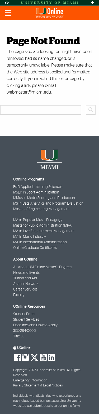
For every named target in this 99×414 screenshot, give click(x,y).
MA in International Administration (40, 242)
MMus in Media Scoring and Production (44, 198)
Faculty (19, 295)
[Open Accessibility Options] (6, 3)
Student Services (26, 319)
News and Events (26, 273)
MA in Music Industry (29, 237)
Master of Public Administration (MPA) (42, 225)
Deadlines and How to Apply (35, 325)
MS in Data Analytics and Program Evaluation (48, 203)
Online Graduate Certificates (35, 248)
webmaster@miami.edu (29, 92)
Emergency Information (30, 380)
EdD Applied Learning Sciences (37, 187)
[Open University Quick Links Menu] (92, 3)
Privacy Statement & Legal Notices (38, 385)
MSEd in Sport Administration (36, 192)
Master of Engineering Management (41, 209)
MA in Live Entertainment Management (43, 231)
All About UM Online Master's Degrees (42, 267)
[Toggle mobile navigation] (8, 13)
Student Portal (24, 314)
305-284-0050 (24, 331)
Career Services (25, 289)
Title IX (18, 336)
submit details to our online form (56, 406)
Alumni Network (26, 284)
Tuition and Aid (25, 278)
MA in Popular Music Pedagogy (37, 220)
